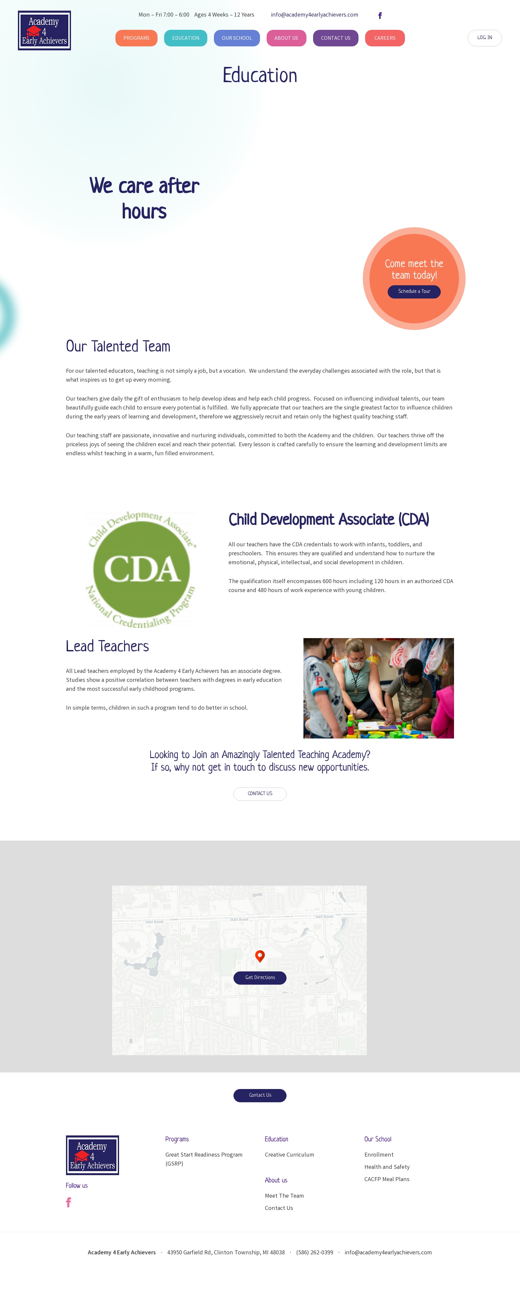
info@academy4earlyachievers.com (388, 1253)
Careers (385, 38)
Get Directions (260, 978)
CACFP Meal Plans (387, 1179)
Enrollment (379, 1155)
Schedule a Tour (414, 292)
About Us (286, 38)
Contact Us (336, 38)
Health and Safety (387, 1167)
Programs (136, 38)
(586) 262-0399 (314, 1253)
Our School (237, 38)
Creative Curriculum (289, 1155)
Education (185, 38)
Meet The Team (284, 1196)
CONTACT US (260, 794)
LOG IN (485, 38)
